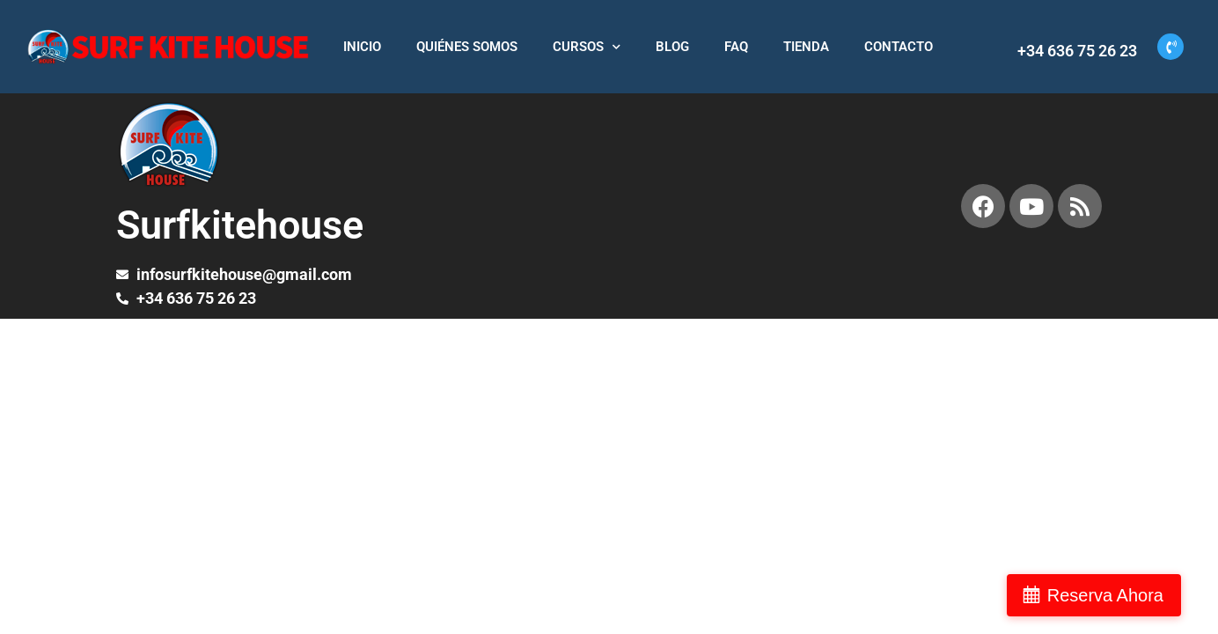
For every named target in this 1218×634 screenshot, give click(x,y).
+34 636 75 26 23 (1077, 50)
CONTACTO (898, 47)
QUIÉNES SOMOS (466, 47)
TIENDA (806, 47)
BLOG (672, 47)
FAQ (736, 47)
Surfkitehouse (239, 225)
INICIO (362, 47)
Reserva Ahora (1125, 595)
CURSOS (586, 47)
